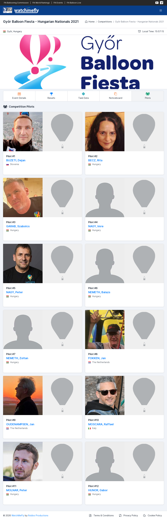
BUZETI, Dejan (15, 160)
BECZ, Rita (95, 160)
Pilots (148, 95)
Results (51, 95)
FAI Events (58, 3)
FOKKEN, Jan (97, 358)
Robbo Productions (38, 515)
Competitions (105, 21)
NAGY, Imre (95, 226)
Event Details (19, 95)
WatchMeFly (17, 515)
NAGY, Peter (14, 292)
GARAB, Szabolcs (18, 226)
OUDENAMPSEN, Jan (20, 424)
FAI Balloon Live (74, 3)
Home (90, 21)
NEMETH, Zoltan (17, 358)
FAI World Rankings (41, 3)
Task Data (83, 95)
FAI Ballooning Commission (16, 3)
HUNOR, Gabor (98, 490)
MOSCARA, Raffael (101, 424)
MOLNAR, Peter (16, 490)
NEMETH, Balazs (99, 292)
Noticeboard (115, 95)
